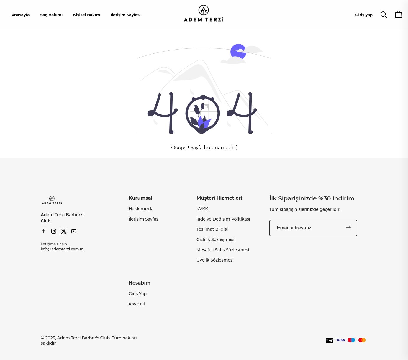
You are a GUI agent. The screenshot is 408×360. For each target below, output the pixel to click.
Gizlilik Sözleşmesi (215, 239)
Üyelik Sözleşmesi (215, 260)
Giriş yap (364, 14)
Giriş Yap (138, 293)
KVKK (202, 208)
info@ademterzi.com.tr (62, 249)
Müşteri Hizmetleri (219, 198)
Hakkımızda (141, 208)
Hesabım (139, 283)
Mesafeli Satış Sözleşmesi (222, 249)
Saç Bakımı (51, 14)
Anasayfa (20, 14)
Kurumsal (140, 198)
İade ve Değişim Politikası (223, 219)
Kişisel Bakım (86, 14)
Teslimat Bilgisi (212, 229)
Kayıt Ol (137, 304)
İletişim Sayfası (126, 14)
